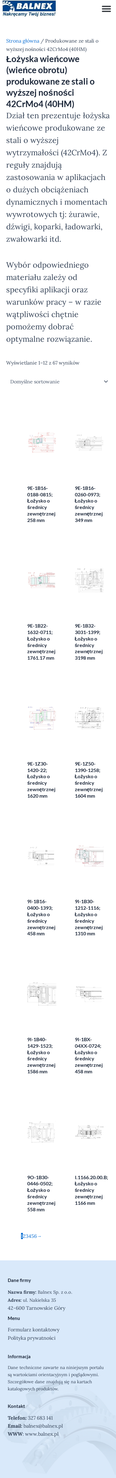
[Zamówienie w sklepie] (58, 381)
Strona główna (22, 41)
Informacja (19, 1356)
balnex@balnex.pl (43, 1426)
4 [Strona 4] (29, 1236)
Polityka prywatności (32, 1338)
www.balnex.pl (41, 1434)
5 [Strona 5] (32, 1236)
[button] (106, 8)
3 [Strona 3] (27, 1236)
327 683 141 (40, 1418)
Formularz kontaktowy (33, 1329)
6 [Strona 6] (35, 1236)
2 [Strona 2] (24, 1236)
